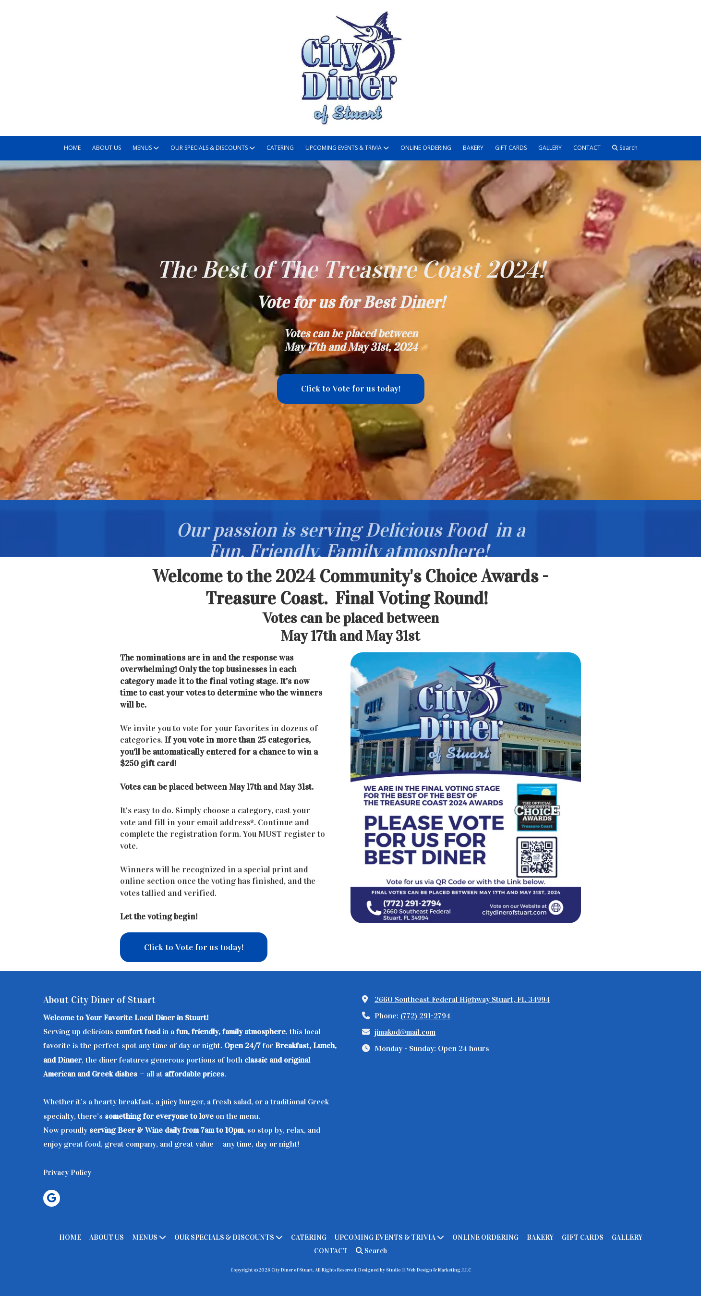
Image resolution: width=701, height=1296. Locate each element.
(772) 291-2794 (425, 1015)
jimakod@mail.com (405, 1032)
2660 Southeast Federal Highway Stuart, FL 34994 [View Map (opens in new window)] (462, 999)
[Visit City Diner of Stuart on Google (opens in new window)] (51, 1198)
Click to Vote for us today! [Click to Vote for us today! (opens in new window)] (350, 388)
